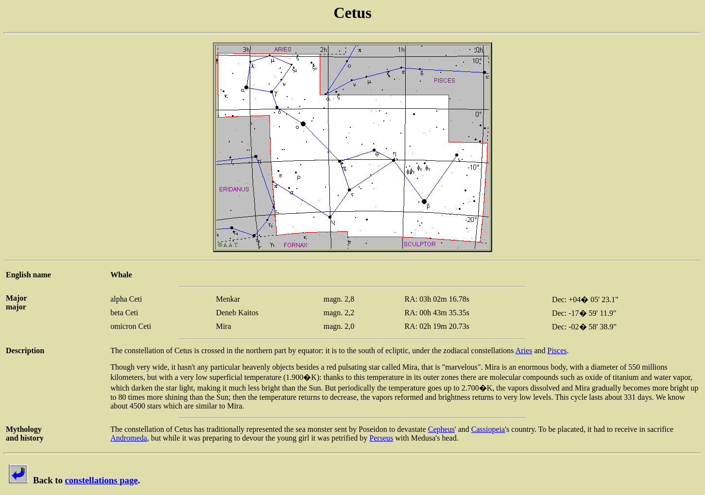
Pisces (557, 350)
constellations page (101, 480)
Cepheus (441, 429)
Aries (524, 350)
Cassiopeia (488, 429)
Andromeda (128, 438)
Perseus (381, 438)
